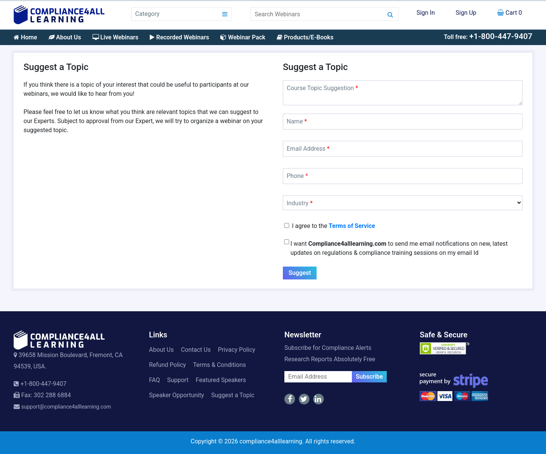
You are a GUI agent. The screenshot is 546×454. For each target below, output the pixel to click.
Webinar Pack (242, 37)
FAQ (154, 380)
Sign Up (466, 12)
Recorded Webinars (179, 37)
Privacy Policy (237, 349)
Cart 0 (509, 12)
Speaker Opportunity (176, 395)
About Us (65, 37)
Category (147, 13)
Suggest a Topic (232, 395)
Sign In (425, 12)
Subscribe (369, 376)
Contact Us (196, 349)
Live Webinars (115, 37)
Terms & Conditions (219, 364)
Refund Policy (167, 364)
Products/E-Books (305, 37)
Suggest (300, 272)
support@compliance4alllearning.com (66, 407)
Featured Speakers (221, 380)
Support (177, 380)
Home (25, 37)
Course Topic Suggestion (322, 88)
